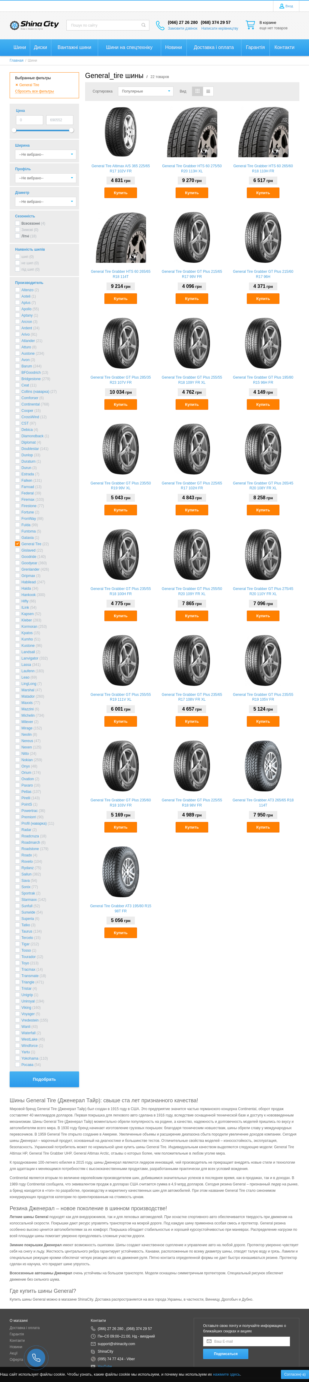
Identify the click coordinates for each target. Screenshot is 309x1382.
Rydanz (27, 868)
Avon (25, 360)
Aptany (27, 315)
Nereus (27, 741)
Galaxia (27, 538)
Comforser (29, 398)
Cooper (27, 411)
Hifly (24, 601)
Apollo (26, 309)
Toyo (25, 963)
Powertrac (29, 811)
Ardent (26, 328)
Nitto (25, 753)
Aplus (25, 303)
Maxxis (27, 703)
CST (25, 423)
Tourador (28, 957)
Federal (27, 493)
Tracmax (28, 969)
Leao (25, 677)
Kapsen (27, 614)
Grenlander (30, 569)
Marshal (27, 690)
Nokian (27, 760)
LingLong (28, 684)
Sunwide (28, 912)
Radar (26, 830)
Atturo (26, 347)
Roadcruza (30, 836)
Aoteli (25, 296)
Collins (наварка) (35, 392)
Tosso (26, 950)
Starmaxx (29, 900)
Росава (27, 1065)
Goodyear (29, 563)
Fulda (25, 525)
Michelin (28, 715)
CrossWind (30, 417)
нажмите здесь (226, 1374)
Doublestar (30, 449)
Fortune (27, 512)
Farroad (27, 487)
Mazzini (27, 709)
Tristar (26, 988)
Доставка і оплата (25, 1328)
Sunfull (27, 906)
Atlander (28, 341)
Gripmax (28, 576)
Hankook (28, 595)
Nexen (26, 747)
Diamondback (32, 436)
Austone (28, 353)
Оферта (16, 1360)
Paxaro (27, 785)
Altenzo (27, 290)
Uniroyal (28, 1001)
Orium (26, 773)
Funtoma (28, 531)
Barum (26, 366)
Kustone (28, 646)
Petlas (26, 792)
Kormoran (29, 626)
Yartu (25, 1052)
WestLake (29, 1039)
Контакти (17, 1340)
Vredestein (30, 1020)
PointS (26, 804)
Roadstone (30, 849)
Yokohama (29, 1058)
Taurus (26, 931)
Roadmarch (30, 842)
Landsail (28, 652)
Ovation (27, 779)
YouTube (105, 1366)
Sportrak (28, 893)
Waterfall (28, 1033)
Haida (26, 588)
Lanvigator (29, 658)
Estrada (27, 474)
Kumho (27, 639)
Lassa (26, 665)
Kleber (26, 620)
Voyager (28, 1014)
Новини (16, 1347)
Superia (27, 919)
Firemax (27, 499)
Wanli (25, 1027)
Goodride (28, 557)
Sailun (26, 874)
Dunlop (27, 455)
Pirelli (25, 798)
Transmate (30, 976)
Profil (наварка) (34, 823)
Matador (28, 696)
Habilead (28, 582)
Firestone (29, 506)
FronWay (28, 519)
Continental (30, 404)
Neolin (26, 734)
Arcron (26, 322)
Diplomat (28, 442)
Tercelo (27, 938)
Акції (14, 1353)
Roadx (26, 855)
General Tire (31, 544)
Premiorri (28, 817)
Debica (27, 430)
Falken (26, 480)
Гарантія (17, 1334)
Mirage (27, 728)
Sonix (25, 887)
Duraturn (28, 461)
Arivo (25, 334)
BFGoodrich (31, 372)
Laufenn (27, 671)
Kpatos (27, 633)
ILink (25, 607)
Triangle (27, 982)
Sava (25, 880)
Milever (27, 722)
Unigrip (27, 995)
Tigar (25, 944)
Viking (26, 1008)
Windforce (29, 1046)
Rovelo (27, 861)
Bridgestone (31, 379)
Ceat (25, 385)
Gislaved (28, 550)
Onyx (25, 766)
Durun (26, 468)
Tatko (25, 925)
